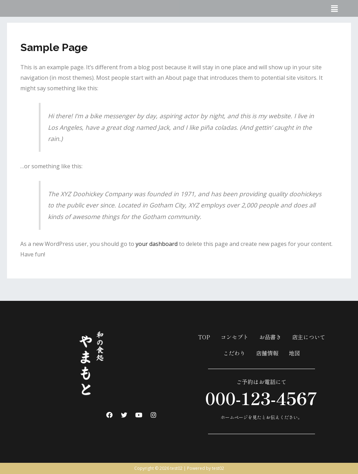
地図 (294, 353)
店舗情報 (267, 353)
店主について (308, 337)
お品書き (270, 337)
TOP (204, 337)
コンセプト (235, 337)
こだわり (234, 353)
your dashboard (157, 244)
